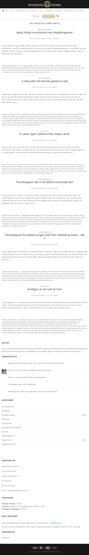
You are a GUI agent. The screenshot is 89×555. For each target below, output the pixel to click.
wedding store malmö (18, 125)
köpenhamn (25, 222)
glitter (52, 169)
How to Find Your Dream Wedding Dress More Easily (29, 371)
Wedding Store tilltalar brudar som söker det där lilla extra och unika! (36, 364)
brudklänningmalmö (49, 119)
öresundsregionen (8, 331)
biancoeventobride (75, 115)
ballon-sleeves (24, 218)
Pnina (82, 276)
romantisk (45, 70)
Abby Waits (42, 30)
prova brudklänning (35, 70)
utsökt (6, 173)
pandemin (25, 331)
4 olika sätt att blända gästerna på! (44, 81)
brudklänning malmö (39, 324)
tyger (57, 224)
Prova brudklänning (10, 428)
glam (47, 169)
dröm (65, 119)
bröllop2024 (23, 322)
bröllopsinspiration (23, 167)
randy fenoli (46, 331)
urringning (77, 123)
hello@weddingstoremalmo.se (18, 491)
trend (38, 224)
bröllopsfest (6, 68)
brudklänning (44, 68)
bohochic (47, 274)
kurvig (4, 121)
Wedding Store (8, 444)
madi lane (73, 169)
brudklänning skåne (54, 324)
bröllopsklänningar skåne (53, 117)
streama (75, 331)
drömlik (14, 169)
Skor (47, 11)
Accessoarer (56, 11)
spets (56, 70)
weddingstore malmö (42, 72)
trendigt (67, 123)
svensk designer (69, 70)
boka (60, 274)
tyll (72, 123)
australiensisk (71, 165)
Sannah (56, 39)
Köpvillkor (68, 11)
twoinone (10, 280)
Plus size (5, 424)
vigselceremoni (35, 333)
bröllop (59, 66)
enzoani (21, 326)
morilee (35, 121)
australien (62, 165)
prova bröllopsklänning (19, 70)
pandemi (18, 331)
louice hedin (34, 222)
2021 (43, 216)
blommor (80, 165)
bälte (41, 218)
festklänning (54, 326)
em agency (32, 169)
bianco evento (58, 320)
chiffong (60, 119)
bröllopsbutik (14, 117)
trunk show (71, 171)
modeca (46, 329)
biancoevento (63, 115)
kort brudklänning (77, 119)
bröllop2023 (14, 322)
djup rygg (69, 68)
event (75, 68)
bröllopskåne (29, 220)
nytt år (78, 329)
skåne (52, 70)
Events (48, 30)
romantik (29, 171)
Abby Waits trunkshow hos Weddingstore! (44, 32)
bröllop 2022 (67, 66)
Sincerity (53, 331)
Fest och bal (38, 11)
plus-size (65, 121)
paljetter (16, 171)
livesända (34, 329)
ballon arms (6, 218)
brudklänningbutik (35, 119)
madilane (80, 169)
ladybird (9, 121)
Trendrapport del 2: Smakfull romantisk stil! (44, 182)
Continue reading (44, 59)
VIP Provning (80, 11)
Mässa (4, 419)
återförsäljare (54, 165)
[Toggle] (86, 415)
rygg (84, 121)
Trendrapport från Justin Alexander (22, 385)
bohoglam (54, 274)
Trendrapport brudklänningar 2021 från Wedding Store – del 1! (45, 237)
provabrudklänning (17, 278)
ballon (82, 216)
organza (52, 121)
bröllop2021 (79, 320)
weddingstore (29, 72)
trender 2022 (59, 123)
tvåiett (4, 280)
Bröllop (5, 411)
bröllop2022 (6, 322)
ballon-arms (14, 218)
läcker (56, 169)
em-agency (41, 169)
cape (46, 276)
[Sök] (65, 16)
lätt (60, 169)
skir (56, 171)
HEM (14, 11)
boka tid (54, 66)
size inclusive (12, 123)
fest (79, 68)
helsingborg (12, 222)
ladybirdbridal (17, 121)
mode (47, 222)
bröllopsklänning (16, 68)
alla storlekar (53, 115)
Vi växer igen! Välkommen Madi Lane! (44, 134)
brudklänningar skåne (20, 119)
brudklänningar (55, 68)
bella (78, 272)
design (63, 68)
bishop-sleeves (48, 218)
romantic (71, 222)
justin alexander (74, 326)
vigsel (27, 333)
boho (49, 66)
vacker (83, 123)
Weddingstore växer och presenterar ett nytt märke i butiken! (33, 392)
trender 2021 (50, 123)
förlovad (4, 222)
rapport (33, 278)
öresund (10, 171)
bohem (43, 66)
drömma (15, 326)
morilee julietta (44, 121)
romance (65, 222)
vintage (25, 280)
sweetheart (35, 123)
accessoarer (66, 216)
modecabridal (54, 329)
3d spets (50, 216)
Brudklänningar (24, 11)
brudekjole (18, 276)
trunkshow (5, 72)
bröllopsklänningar (28, 68)
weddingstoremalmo (33, 125)
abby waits (32, 66)
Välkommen (44, 287)
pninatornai (6, 278)
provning (27, 278)
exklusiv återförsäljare (32, 326)
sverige (78, 70)
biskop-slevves (64, 218)
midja (30, 121)
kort (69, 119)
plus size (59, 121)
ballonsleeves (34, 218)
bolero (77, 218)
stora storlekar (66, 331)
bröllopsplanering (26, 324)
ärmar (39, 66)
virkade (78, 224)
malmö (8, 70)
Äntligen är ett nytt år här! (44, 289)
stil (19, 224)
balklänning (49, 320)
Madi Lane (44, 131)
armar (50, 272)
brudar (68, 117)
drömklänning (7, 326)
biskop (56, 218)
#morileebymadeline (34, 115)
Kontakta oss (29, 16)
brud (37, 68)
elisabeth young (22, 169)
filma (61, 326)
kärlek (19, 222)
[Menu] (7, 11)
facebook (43, 326)
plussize (38, 331)
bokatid (72, 218)
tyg (85, 171)
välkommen (20, 72)
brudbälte (53, 220)
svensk (61, 70)
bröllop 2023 (76, 66)
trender (42, 123)
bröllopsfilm (41, 322)
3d (46, 216)
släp (57, 278)
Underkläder (7, 436)
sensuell (4, 123)
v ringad (12, 72)
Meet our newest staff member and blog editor (27, 378)
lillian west (65, 169)
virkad (73, 224)
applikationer (44, 165)
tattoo (34, 224)
